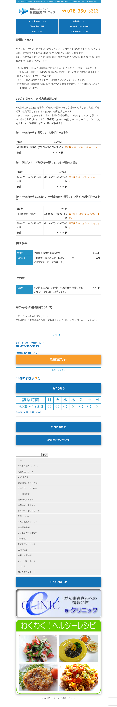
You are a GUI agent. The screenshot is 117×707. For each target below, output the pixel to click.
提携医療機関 (58, 427)
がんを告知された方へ (37, 21)
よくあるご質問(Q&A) (27, 533)
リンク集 (22, 566)
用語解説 (22, 539)
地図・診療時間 (25, 555)
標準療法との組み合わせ (79, 27)
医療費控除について (27, 544)
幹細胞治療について (58, 440)
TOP (20, 460)
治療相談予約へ (58, 359)
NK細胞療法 (23, 477)
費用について (37, 32)
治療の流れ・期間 (37, 27)
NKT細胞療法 (24, 494)
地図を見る (58, 388)
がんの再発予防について (28, 511)
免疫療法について (80, 21)
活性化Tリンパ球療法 (27, 488)
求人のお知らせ (58, 582)
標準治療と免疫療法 (27, 505)
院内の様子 (23, 550)
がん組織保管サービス (28, 522)
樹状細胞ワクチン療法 (28, 483)
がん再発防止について (80, 32)
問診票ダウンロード (27, 572)
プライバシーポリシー (28, 561)
